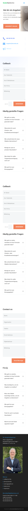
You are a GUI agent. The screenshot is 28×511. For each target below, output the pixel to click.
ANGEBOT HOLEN (11, 26)
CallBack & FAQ (7, 479)
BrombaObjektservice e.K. (17, 509)
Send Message (18, 360)
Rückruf (9, 48)
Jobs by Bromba (8, 481)
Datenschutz (7, 486)
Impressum (6, 488)
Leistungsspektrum (8, 484)
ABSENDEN (19, 104)
